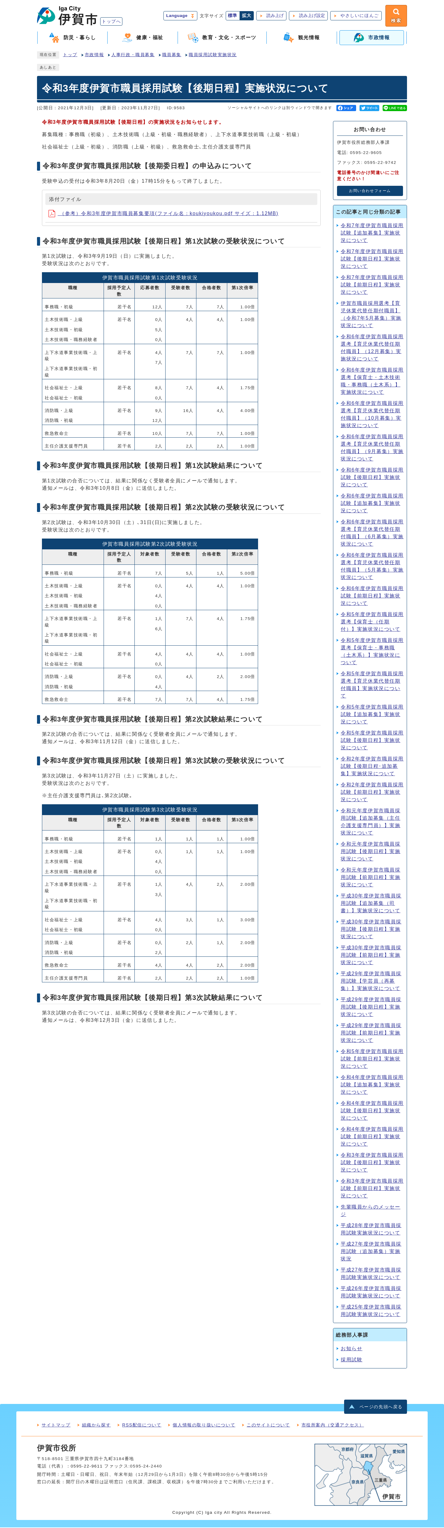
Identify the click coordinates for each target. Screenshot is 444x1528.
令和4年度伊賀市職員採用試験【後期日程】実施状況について (372, 1111)
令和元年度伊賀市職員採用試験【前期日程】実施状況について (371, 878)
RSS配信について (141, 1425)
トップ (70, 55)
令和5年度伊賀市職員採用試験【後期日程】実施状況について (372, 741)
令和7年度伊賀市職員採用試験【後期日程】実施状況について (372, 259)
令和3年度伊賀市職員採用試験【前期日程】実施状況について (372, 1189)
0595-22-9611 (87, 1466)
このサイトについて (268, 1425)
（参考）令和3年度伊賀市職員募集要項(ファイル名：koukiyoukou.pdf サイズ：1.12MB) (163, 213)
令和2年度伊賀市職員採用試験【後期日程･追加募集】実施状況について (372, 766)
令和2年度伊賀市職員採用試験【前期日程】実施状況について (372, 792)
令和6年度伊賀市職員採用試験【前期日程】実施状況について (372, 596)
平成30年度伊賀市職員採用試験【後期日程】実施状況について (371, 929)
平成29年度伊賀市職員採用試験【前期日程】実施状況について (371, 1033)
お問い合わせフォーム (370, 191)
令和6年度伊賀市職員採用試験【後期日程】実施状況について (372, 478)
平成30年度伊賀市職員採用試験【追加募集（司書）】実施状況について (371, 903)
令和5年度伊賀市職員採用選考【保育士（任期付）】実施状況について (372, 622)
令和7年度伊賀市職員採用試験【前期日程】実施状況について (372, 285)
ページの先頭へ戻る (381, 1407)
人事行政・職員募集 (132, 55)
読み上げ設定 (311, 16)
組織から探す (96, 1425)
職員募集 (171, 55)
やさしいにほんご (359, 16)
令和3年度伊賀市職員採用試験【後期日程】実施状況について (372, 1163)
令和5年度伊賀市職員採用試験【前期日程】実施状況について (372, 1059)
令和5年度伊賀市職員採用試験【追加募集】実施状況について (372, 715)
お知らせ (351, 1348)
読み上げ (274, 16)
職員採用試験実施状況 (213, 55)
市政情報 (94, 55)
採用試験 (351, 1360)
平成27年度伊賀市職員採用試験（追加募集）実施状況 (371, 1252)
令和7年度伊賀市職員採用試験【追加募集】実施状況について (372, 233)
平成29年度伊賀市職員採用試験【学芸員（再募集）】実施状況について (371, 981)
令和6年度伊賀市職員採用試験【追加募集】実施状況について (372, 503)
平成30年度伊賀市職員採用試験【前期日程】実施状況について (371, 955)
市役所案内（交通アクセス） (333, 1425)
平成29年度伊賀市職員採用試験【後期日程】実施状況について (371, 1007)
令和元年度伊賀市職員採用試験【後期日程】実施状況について (371, 852)
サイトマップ (56, 1425)
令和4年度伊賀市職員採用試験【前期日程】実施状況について (372, 1137)
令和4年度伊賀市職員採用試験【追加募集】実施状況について (372, 1085)
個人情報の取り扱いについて (204, 1425)
